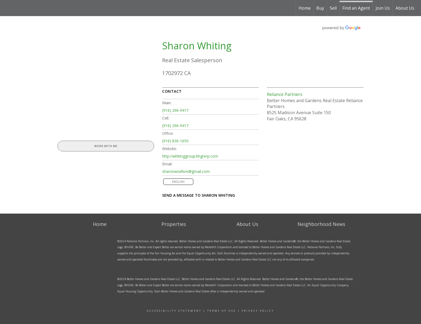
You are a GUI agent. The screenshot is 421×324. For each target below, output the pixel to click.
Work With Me (105, 146)
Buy (320, 8)
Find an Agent (356, 8)
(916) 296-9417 (175, 110)
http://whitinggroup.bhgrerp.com (190, 156)
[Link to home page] (27, 8)
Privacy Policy (258, 310)
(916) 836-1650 (175, 140)
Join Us (383, 8)
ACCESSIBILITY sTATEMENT (174, 310)
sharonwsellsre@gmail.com (186, 171)
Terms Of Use (221, 310)
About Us (404, 8)
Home (305, 8)
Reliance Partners (284, 94)
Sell (333, 8)
